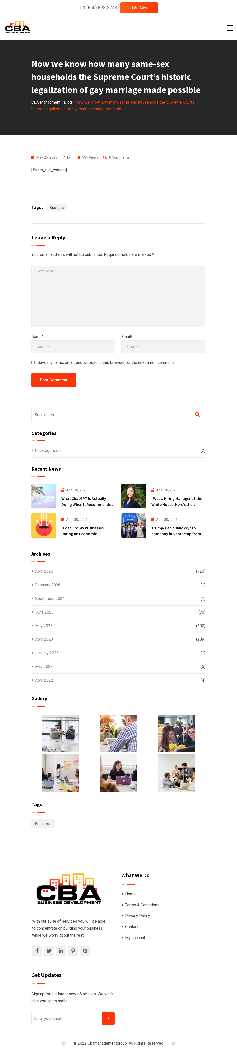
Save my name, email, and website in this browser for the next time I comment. (106, 362)
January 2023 (47, 653)
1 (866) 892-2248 (100, 7)
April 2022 (44, 680)
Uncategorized (48, 450)
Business (57, 208)
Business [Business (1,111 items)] (43, 823)
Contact (131, 926)
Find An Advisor (139, 7)
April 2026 (44, 571)
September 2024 (50, 598)
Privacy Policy (137, 915)
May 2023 (44, 625)
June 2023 (44, 612)
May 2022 (44, 666)
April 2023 (44, 639)
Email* (127, 336)
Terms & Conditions (142, 905)
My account (135, 937)
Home (130, 894)
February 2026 (47, 585)
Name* (38, 336)
